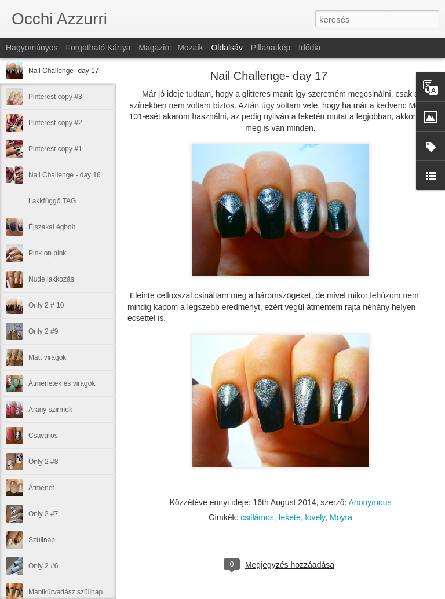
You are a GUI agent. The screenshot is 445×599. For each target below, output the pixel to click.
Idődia (309, 47)
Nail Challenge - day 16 (64, 175)
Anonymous (370, 502)
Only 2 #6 (43, 566)
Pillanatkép (271, 47)
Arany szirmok (50, 410)
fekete (290, 517)
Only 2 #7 (43, 514)
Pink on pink (47, 253)
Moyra (341, 517)
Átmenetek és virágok (61, 383)
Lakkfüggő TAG (52, 201)
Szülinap (41, 540)
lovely (315, 517)
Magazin (153, 47)
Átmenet (41, 488)
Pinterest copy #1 (55, 149)
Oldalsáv (226, 47)
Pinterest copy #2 (55, 123)
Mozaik (190, 47)
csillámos (257, 517)
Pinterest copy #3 (55, 97)
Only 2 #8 (43, 462)
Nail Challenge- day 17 (63, 71)
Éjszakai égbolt (51, 227)
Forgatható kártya (97, 47)
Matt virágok (47, 357)
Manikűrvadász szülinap (65, 592)
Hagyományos (32, 47)
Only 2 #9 (43, 331)
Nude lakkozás (51, 279)
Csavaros (43, 436)
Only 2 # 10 (46, 305)
